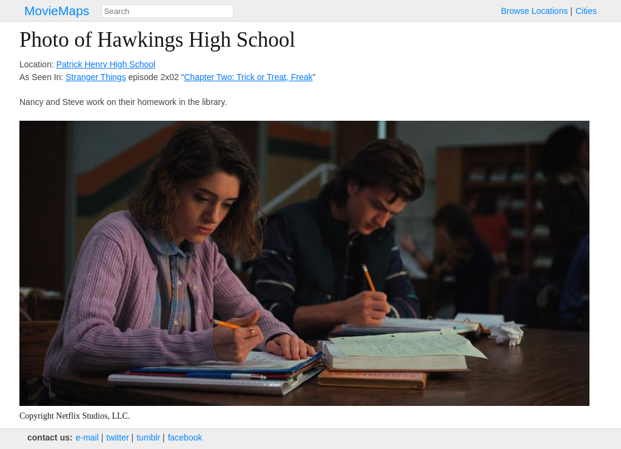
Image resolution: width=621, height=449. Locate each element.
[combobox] (167, 11)
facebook (185, 437)
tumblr (148, 437)
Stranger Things (95, 77)
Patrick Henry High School (105, 64)
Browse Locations (534, 11)
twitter (117, 437)
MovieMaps (56, 10)
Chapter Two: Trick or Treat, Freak (248, 77)
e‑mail (87, 437)
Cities (586, 11)
